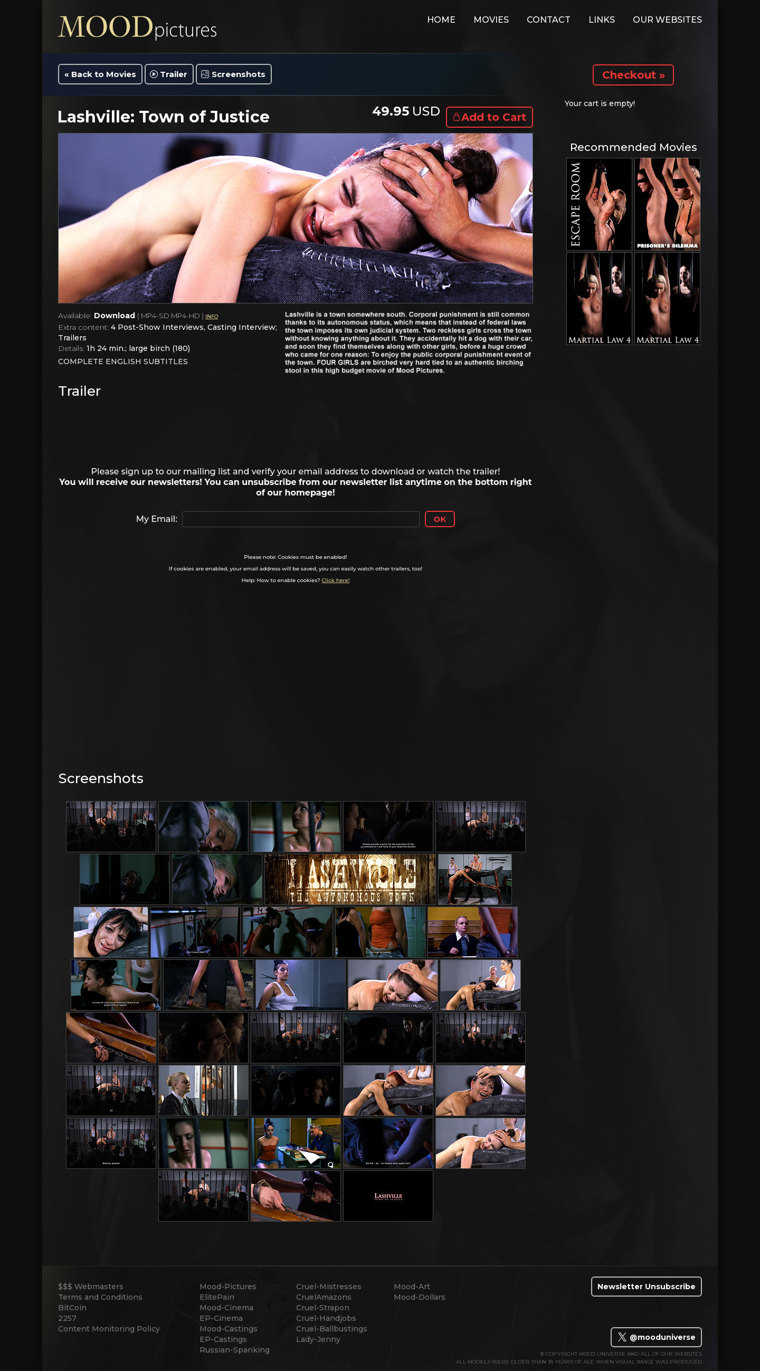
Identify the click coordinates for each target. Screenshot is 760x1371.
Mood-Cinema (226, 1307)
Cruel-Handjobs (326, 1318)
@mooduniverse (656, 1337)
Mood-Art (412, 1286)
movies (491, 20)
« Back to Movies (100, 74)
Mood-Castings (229, 1329)
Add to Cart (493, 117)
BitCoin (72, 1307)
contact (549, 20)
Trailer (173, 74)
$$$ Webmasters (91, 1286)
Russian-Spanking (235, 1350)
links (601, 20)
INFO (211, 316)
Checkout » (633, 75)
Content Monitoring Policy (109, 1329)
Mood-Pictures (228, 1286)
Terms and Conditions (100, 1297)
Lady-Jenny (318, 1339)
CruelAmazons (324, 1297)
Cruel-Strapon (322, 1307)
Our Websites (667, 20)
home (441, 20)
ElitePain (217, 1297)
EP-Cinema (221, 1318)
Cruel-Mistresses (329, 1286)
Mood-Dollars (419, 1297)
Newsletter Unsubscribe (646, 1286)
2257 (67, 1318)
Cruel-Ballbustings (331, 1329)
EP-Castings (223, 1339)
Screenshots (238, 74)
